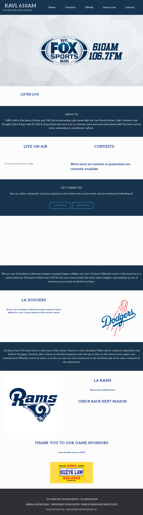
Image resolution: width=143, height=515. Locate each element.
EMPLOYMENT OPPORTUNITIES (65, 504)
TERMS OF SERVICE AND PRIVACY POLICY (99, 504)
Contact (130, 7)
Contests (70, 7)
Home (52, 7)
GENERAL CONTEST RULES (37, 504)
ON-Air (89, 7)
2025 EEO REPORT (70, 499)
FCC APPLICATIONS (89, 499)
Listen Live (109, 7)
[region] (71, 50)
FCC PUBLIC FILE (53, 499)
